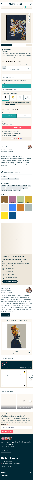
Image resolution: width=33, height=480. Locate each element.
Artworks (3, 472)
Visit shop (4, 151)
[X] (13, 466)
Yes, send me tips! (7, 431)
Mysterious (10, 179)
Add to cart (16, 128)
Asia (29, 185)
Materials (4, 479)
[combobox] (9, 7)
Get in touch (6, 451)
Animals (4, 185)
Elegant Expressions (7, 190)
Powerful (4, 179)
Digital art (24, 185)
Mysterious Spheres (11, 188)
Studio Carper (7, 49)
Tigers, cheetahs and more (13, 185)
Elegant (16, 179)
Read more (11, 151)
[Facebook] (11, 466)
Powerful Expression (23, 188)
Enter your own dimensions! (14, 80)
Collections (4, 475)
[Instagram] (6, 466)
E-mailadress (4, 424)
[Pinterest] (8, 466)
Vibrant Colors (16, 190)
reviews (6, 461)
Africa (3, 188)
